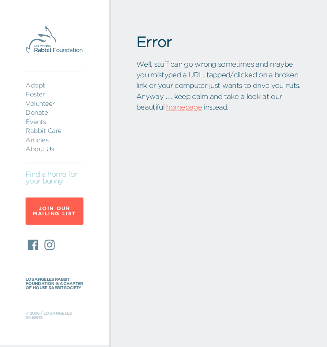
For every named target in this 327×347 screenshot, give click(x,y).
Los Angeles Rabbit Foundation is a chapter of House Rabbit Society (54, 283)
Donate (37, 112)
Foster (35, 94)
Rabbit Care (44, 130)
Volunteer (40, 103)
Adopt (35, 85)
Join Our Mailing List (54, 211)
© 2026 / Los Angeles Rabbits (49, 315)
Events (36, 121)
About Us (40, 148)
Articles (37, 140)
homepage (184, 107)
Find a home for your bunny (51, 178)
